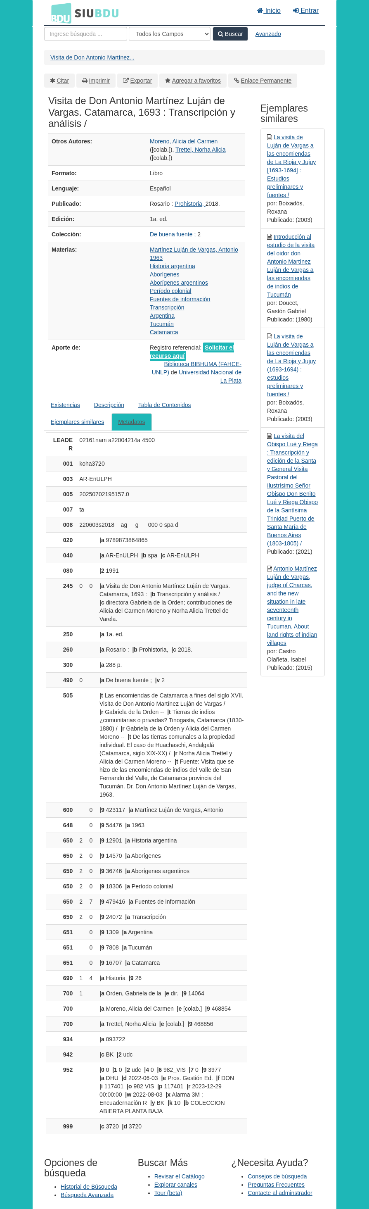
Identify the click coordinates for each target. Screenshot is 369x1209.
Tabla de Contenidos (164, 405)
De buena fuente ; (173, 234)
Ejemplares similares (77, 422)
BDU (59, 12)
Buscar (230, 34)
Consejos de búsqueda (277, 1176)
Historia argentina (172, 266)
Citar (63, 80)
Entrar (306, 10)
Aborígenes (165, 274)
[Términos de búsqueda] (85, 34)
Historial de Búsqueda (89, 1186)
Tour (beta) (168, 1193)
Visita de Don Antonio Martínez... (92, 57)
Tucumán (162, 324)
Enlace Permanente (266, 80)
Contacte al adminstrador (280, 1193)
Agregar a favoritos (196, 80)
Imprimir (99, 80)
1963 (156, 258)
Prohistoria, (190, 203)
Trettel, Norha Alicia (200, 149)
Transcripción (167, 307)
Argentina (162, 315)
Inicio (269, 10)
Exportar (141, 80)
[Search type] (170, 34)
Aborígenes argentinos (179, 282)
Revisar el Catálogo (179, 1176)
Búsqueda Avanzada (87, 1195)
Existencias (65, 405)
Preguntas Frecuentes (276, 1184)
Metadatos (131, 422)
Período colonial (170, 291)
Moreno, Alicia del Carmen (184, 141)
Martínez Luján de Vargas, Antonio (194, 249)
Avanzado (268, 34)
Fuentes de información (180, 299)
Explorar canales (175, 1184)
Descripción (109, 405)
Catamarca (164, 332)
